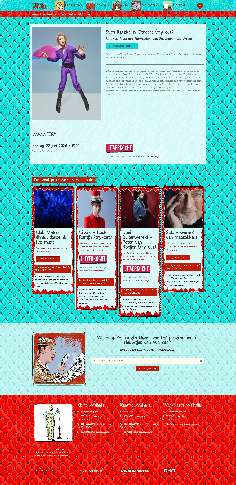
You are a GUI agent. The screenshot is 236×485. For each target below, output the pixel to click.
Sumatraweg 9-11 (89, 412)
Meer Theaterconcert (122, 46)
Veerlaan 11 (130, 412)
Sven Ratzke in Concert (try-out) (73, 14)
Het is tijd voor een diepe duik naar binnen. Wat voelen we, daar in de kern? (139, 256)
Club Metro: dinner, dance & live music (51, 238)
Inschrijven (147, 368)
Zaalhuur (102, 6)
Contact (179, 6)
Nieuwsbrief (151, 6)
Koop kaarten (48, 259)
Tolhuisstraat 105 (176, 412)
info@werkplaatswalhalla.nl (181, 424)
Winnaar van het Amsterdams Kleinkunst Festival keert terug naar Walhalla (95, 247)
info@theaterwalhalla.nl (93, 432)
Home (35, 14)
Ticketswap (152, 156)
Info (125, 6)
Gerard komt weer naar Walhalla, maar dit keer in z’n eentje (181, 247)
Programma (74, 6)
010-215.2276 (88, 424)
